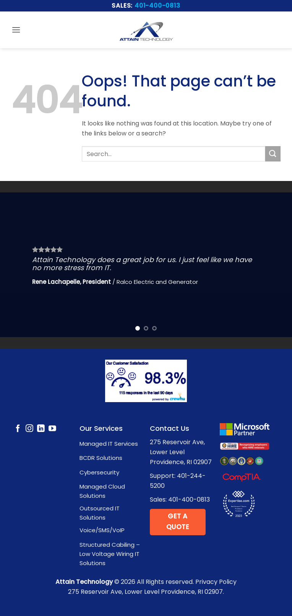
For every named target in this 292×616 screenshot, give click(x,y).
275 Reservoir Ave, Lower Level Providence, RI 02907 (181, 452)
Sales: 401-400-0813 (180, 499)
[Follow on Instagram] (29, 429)
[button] (16, 29)
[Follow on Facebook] (18, 429)
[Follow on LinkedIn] (41, 429)
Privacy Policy (216, 581)
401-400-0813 (157, 5)
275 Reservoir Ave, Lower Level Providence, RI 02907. (146, 591)
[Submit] (273, 153)
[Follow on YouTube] (52, 429)
